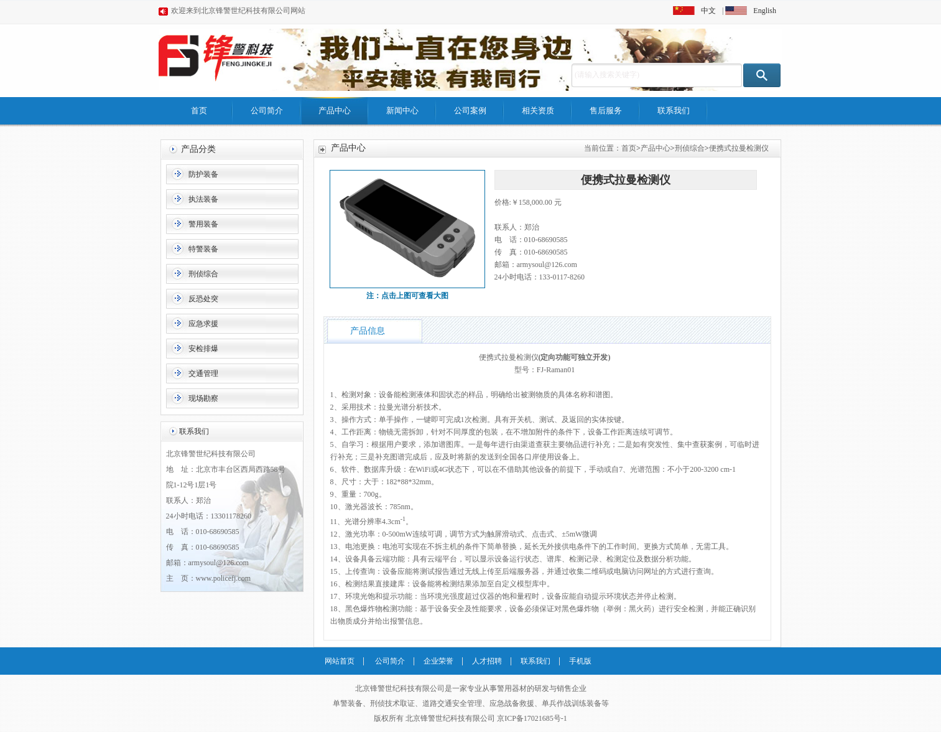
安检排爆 (203, 348)
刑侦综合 (203, 274)
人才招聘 (487, 661)
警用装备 (203, 224)
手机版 (580, 661)
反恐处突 (203, 298)
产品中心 (334, 110)
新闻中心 (402, 110)
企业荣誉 (438, 661)
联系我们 (673, 110)
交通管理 (203, 373)
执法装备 (203, 199)
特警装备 (203, 249)
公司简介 (267, 110)
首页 (199, 110)
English (764, 10)
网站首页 (340, 661)
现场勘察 (203, 398)
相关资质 (538, 110)
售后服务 (606, 110)
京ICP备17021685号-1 (532, 718)
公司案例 (470, 110)
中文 (708, 10)
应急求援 (203, 323)
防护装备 (203, 174)
